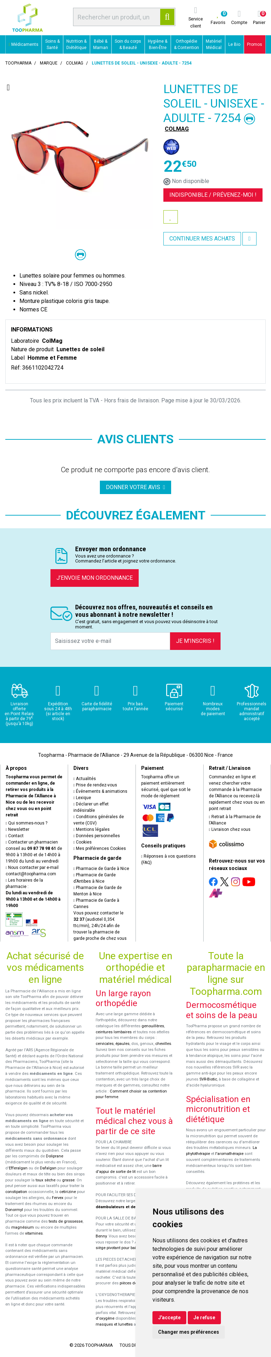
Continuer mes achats (202, 238)
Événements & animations (100, 791)
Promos (254, 44)
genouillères (152, 1026)
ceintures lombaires (114, 1032)
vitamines (34, 1233)
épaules (122, 1043)
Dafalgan (48, 1168)
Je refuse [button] (204, 1317)
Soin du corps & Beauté (128, 44)
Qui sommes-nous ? (26, 823)
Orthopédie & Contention (186, 44)
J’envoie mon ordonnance (94, 577)
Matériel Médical (214, 44)
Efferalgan (18, 1168)
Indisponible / (213, 194)
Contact (15, 835)
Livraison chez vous (230, 829)
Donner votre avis (135, 487)
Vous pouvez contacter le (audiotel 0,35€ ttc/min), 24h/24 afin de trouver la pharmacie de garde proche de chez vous (100, 926)
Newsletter (17, 829)
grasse (68, 1180)
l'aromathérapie (229, 1153)
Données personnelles (96, 835)
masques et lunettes (114, 1324)
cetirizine (67, 1191)
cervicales (105, 1043)
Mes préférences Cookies (99, 848)
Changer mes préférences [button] (188, 1332)
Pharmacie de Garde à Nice (101, 868)
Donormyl (14, 1209)
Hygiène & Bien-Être (157, 44)
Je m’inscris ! (195, 641)
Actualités (84, 778)
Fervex (58, 1197)
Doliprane (54, 1156)
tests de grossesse (66, 1221)
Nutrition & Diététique (76, 44)
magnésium (22, 1227)
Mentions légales (91, 829)
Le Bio (234, 44)
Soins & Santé (52, 44)
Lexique (82, 797)
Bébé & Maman (100, 44)
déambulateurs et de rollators (124, 1207)
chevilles (163, 1043)
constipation (16, 1191)
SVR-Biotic (208, 1079)
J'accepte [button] (169, 1317)
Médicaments (23, 44)
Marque (49, 63)
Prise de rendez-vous (95, 785)
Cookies (82, 842)
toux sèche (45, 1180)
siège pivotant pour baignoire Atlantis (129, 1248)
